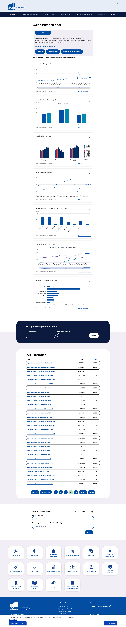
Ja (75, 512)
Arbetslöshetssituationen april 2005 (39, 455)
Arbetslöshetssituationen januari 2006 (40, 413)
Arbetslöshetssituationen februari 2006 (40, 409)
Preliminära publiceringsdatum (45, 46)
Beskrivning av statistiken (71, 52)
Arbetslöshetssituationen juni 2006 (38, 392)
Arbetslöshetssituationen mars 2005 (39, 459)
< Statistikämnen (42, 33)
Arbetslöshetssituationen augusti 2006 (40, 384)
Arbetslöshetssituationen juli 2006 (38, 388)
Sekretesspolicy (13, 619)
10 (71, 492)
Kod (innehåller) (63, 331)
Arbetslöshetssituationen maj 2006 (38, 396)
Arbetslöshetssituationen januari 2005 (40, 467)
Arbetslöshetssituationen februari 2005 (40, 463)
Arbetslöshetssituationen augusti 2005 (40, 438)
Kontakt (113, 14)
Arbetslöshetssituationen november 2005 (41, 425)
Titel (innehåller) (32, 331)
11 (77, 492)
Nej (92, 512)
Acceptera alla (110, 623)
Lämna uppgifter (65, 14)
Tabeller (40, 52)
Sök (115, 3)
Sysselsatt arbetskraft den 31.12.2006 (39, 363)
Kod (82, 360)
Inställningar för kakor (17, 623)
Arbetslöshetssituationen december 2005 (41, 421)
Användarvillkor (62, 613)
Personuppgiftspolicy (64, 611)
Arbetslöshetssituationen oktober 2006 (40, 375)
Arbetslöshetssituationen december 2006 (41, 367)
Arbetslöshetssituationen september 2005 (41, 434)
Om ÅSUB (101, 14)
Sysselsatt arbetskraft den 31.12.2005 (39, 417)
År (95, 360)
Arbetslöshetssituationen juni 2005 (38, 446)
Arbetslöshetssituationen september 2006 (41, 380)
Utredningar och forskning (30, 14)
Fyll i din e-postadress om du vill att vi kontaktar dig (47, 523)
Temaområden (49, 14)
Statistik (13, 14)
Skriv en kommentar (38, 515)
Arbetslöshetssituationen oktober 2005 (40, 430)
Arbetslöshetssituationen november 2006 (41, 371)
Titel (28, 360)
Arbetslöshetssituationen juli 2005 (38, 442)
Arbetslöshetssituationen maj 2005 (38, 450)
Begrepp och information (84, 14)
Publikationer (53, 52)
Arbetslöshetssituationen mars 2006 (39, 405)
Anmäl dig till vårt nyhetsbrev (99, 607)
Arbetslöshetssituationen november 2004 (41, 480)
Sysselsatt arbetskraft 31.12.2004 (38, 471)
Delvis (83, 512)
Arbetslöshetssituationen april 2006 (39, 400)
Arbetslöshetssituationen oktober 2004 (40, 484)
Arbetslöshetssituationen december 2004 (41, 475)
